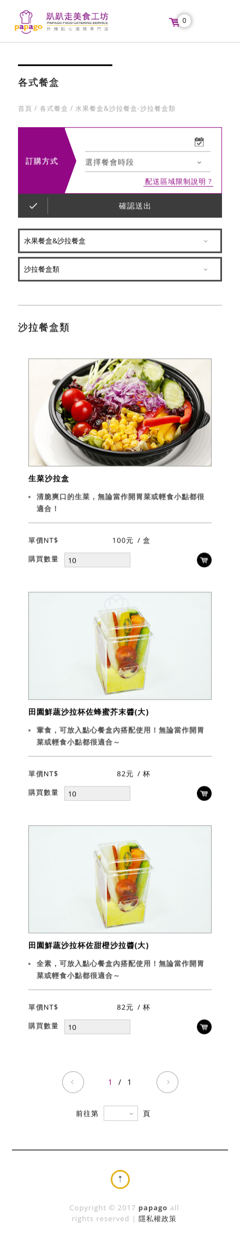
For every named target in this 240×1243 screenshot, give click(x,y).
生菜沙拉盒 (48, 478)
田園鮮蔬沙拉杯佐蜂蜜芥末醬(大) (88, 712)
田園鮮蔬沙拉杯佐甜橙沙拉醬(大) (88, 945)
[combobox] (148, 162)
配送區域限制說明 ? (178, 181)
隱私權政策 (158, 1218)
